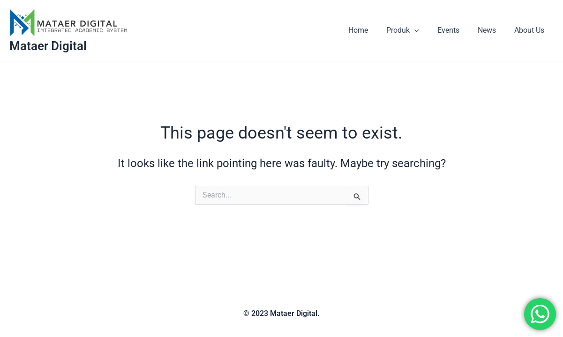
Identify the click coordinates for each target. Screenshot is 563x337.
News (492, 30)
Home (373, 30)
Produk (414, 30)
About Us (531, 30)
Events (457, 30)
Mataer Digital (48, 46)
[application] (426, 30)
